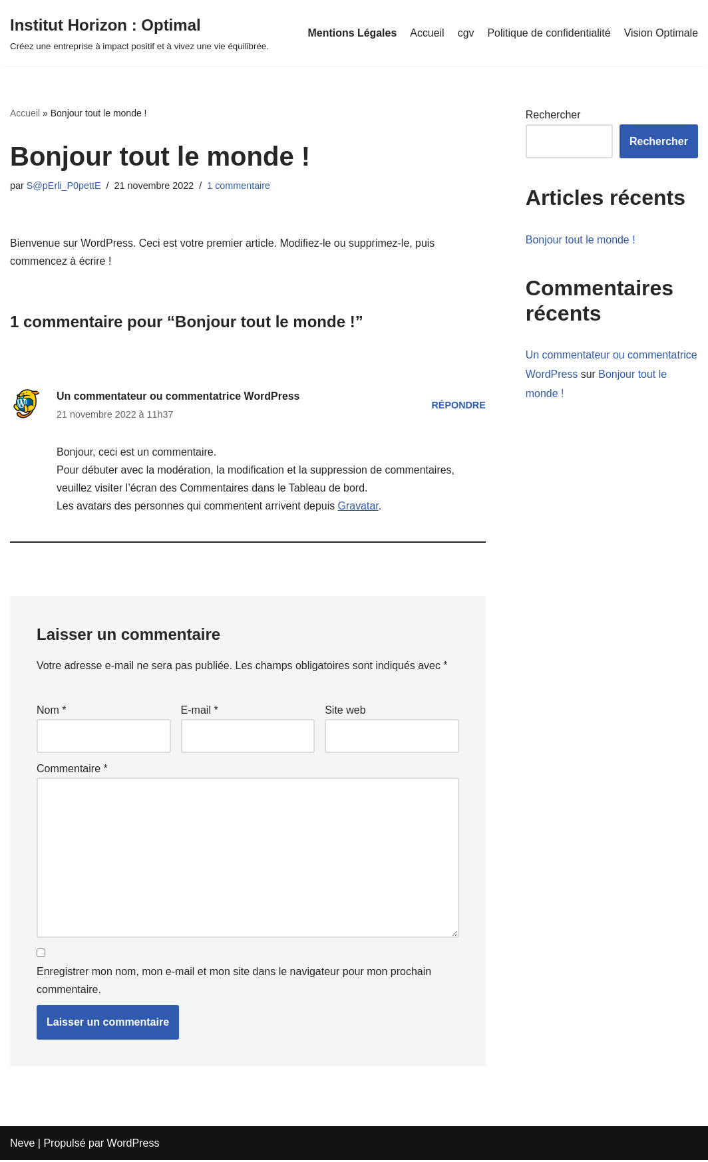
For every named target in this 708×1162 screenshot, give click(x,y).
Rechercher (553, 114)
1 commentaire (239, 185)
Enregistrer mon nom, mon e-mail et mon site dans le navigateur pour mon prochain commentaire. (234, 982)
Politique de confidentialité (548, 33)
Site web (345, 710)
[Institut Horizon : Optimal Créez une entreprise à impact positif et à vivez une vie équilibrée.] (139, 33)
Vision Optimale (660, 33)
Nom (51, 710)
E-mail (199, 710)
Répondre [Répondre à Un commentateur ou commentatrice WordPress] (458, 405)
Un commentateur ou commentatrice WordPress (179, 396)
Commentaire (72, 770)
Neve (22, 1145)
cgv (464, 33)
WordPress (133, 1145)
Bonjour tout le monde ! (580, 239)
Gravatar (359, 506)
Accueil (426, 33)
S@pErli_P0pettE (64, 185)
